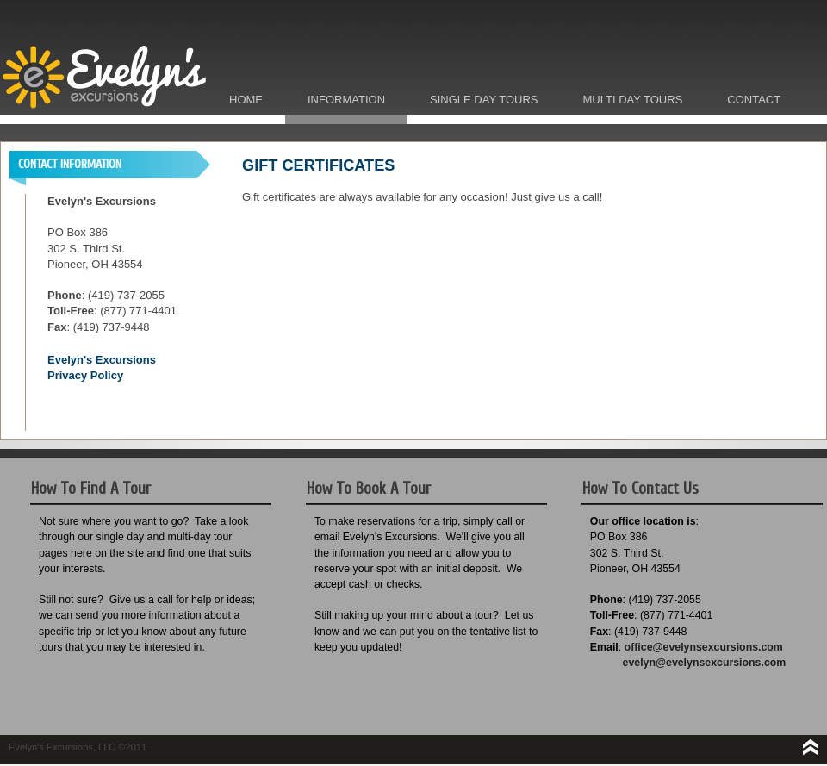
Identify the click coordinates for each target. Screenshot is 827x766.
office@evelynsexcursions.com (704, 647)
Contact (753, 99)
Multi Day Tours (633, 99)
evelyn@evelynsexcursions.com (705, 663)
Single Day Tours (484, 99)
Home (246, 99)
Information (346, 99)
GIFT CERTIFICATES (318, 165)
